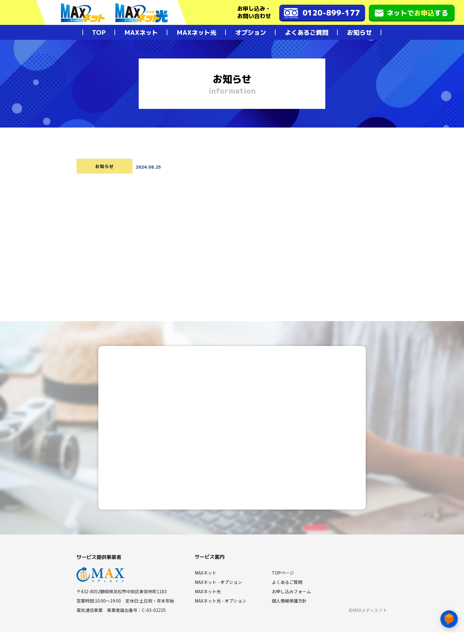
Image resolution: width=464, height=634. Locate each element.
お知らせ (359, 32)
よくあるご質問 (306, 32)
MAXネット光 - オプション (220, 602)
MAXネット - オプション (218, 583)
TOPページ (283, 574)
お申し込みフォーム (291, 593)
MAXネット (141, 32)
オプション (250, 32)
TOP (99, 32)
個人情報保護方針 (289, 602)
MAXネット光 (196, 32)
